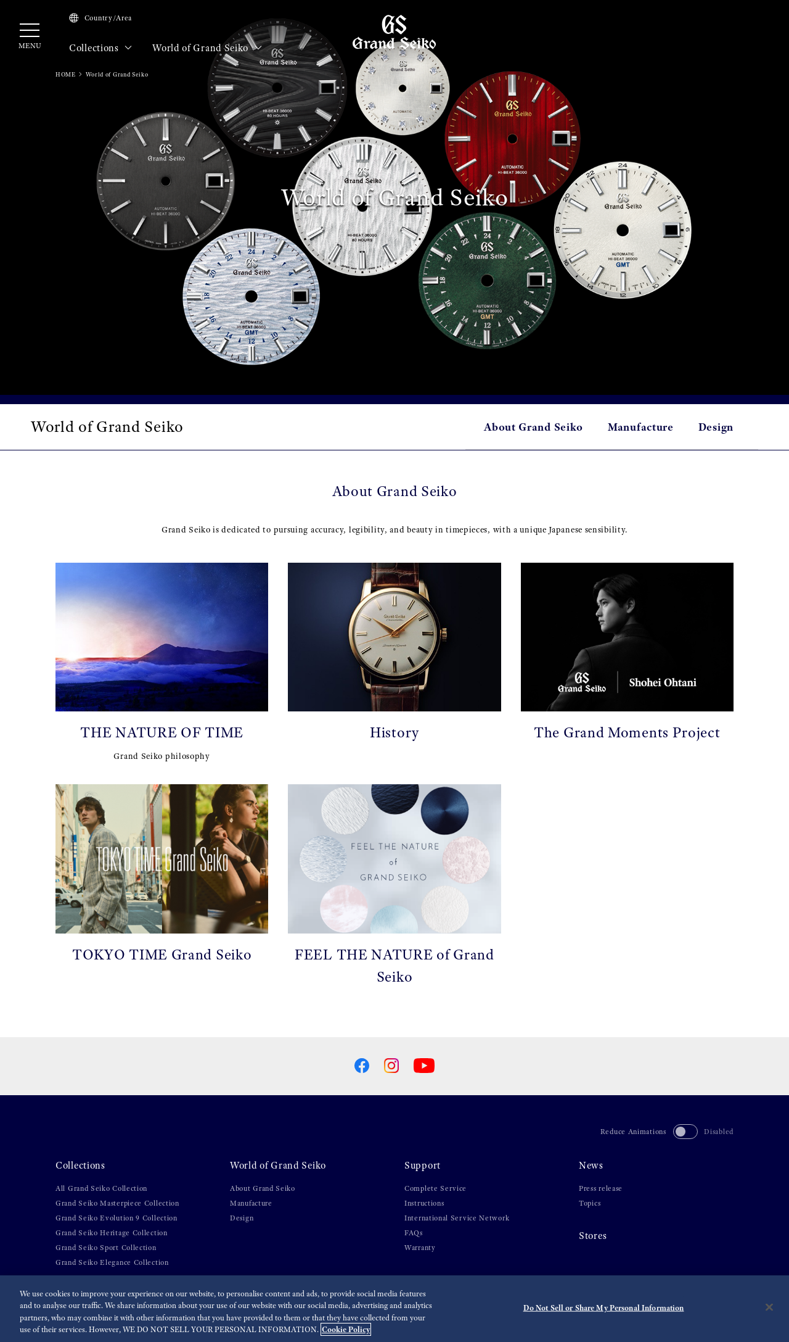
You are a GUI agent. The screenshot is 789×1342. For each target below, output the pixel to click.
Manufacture (641, 427)
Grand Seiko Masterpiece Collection (117, 1203)
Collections (101, 48)
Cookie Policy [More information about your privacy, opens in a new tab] (346, 1332)
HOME (65, 74)
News (591, 1165)
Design (716, 427)
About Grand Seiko (533, 427)
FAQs (413, 1233)
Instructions (424, 1203)
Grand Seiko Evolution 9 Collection (116, 1218)
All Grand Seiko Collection (101, 1188)
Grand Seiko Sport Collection (106, 1248)
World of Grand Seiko (207, 48)
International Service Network (456, 1218)
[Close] (769, 1309)
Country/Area (100, 18)
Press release (601, 1188)
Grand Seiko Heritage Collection (111, 1233)
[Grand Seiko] (394, 31)
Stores (593, 1236)
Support (422, 1165)
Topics (589, 1203)
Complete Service (435, 1188)
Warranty (420, 1248)
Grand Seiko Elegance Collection (112, 1262)
